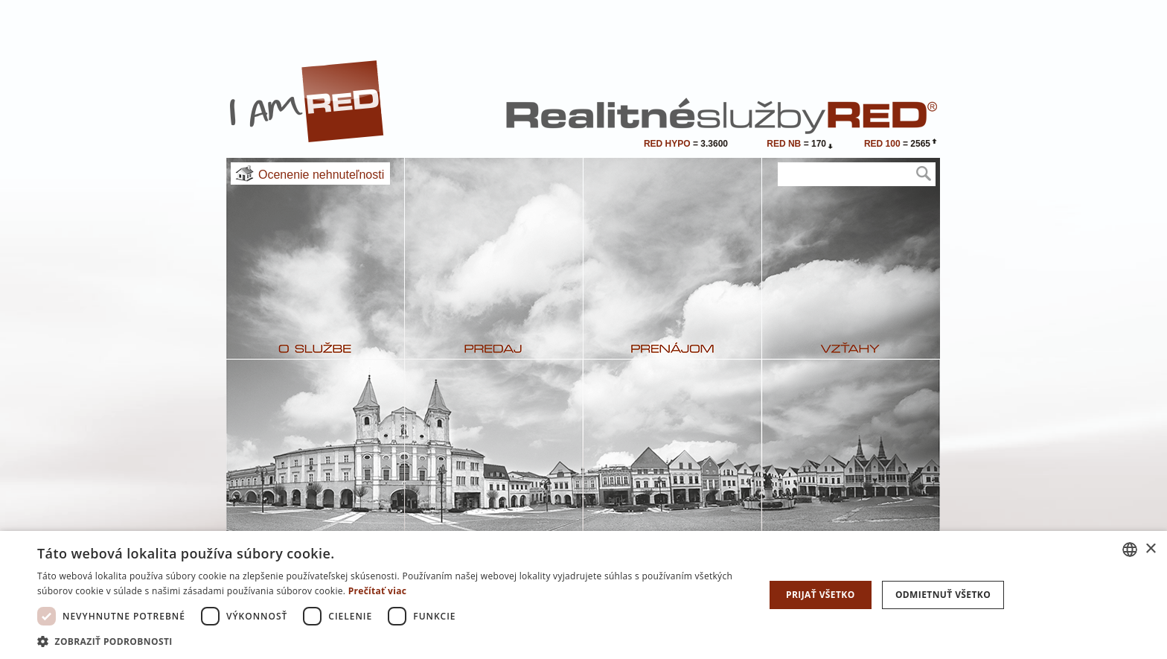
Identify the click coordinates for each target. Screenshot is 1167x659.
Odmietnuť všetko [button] (943, 594)
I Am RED (307, 101)
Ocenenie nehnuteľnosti (321, 174)
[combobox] (1129, 549)
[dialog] (583, 595)
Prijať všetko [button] (820, 594)
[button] (390, 641)
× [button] (1150, 549)
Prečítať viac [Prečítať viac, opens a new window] (377, 591)
